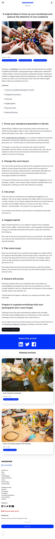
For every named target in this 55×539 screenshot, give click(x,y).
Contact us (4, 470)
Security (3, 499)
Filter (27, 5)
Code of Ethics (5, 497)
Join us (3, 474)
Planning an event (6, 487)
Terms (3, 480)
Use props (8, 99)
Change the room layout (13, 94)
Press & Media (5, 476)
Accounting (4, 491)
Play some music (10, 108)
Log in (51, 2)
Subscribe (27, 526)
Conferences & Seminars (9, 60)
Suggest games (10, 103)
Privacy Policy (5, 481)
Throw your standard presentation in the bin (19, 90)
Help (2, 472)
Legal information (6, 478)
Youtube (12, 506)
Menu (3, 2)
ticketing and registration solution (15, 324)
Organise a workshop (10, 329)
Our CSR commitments (7, 495)
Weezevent (27, 2)
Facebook (34, 344)
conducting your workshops (15, 138)
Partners (3, 489)
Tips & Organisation (40, 60)
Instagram (5, 506)
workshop (14, 69)
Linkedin (21, 344)
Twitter (27, 344)
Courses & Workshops (25, 60)
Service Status (5, 483)
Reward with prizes (11, 112)
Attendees (4, 493)
